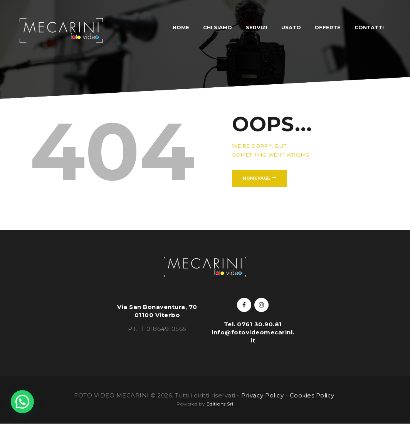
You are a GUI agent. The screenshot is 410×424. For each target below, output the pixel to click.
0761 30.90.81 (259, 324)
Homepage (256, 178)
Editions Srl (220, 404)
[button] (22, 401)
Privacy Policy (262, 395)
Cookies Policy (313, 395)
